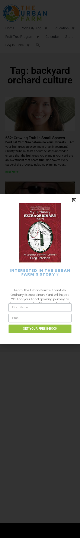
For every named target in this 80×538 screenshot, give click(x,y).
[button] (74, 200)
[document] (40, 269)
